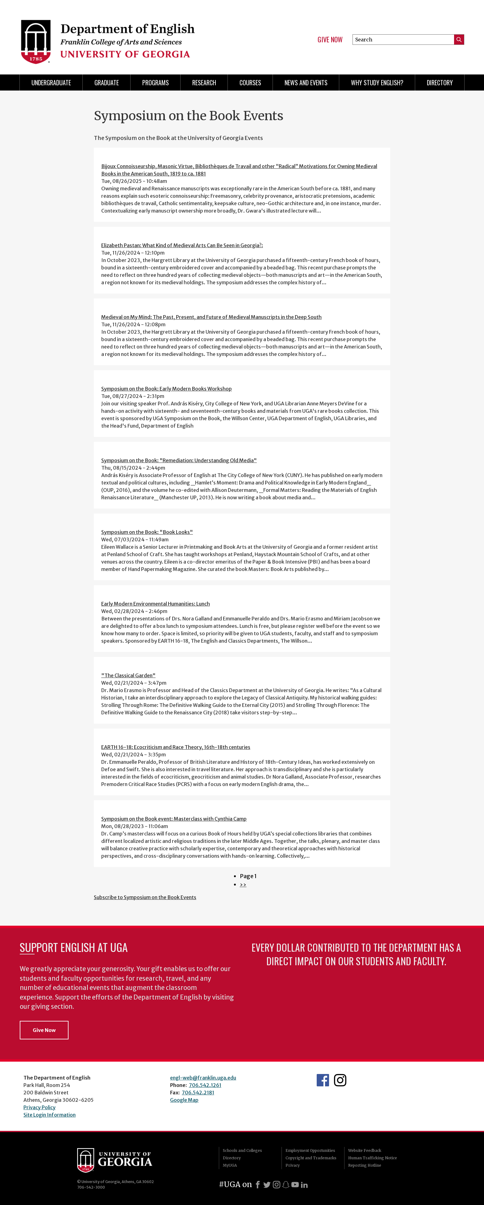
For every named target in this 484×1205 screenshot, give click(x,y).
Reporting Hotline (364, 1165)
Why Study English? (377, 82)
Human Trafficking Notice (372, 1158)
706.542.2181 (198, 1092)
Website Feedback (364, 1150)
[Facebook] (257, 1184)
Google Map (184, 1100)
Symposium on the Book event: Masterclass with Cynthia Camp (174, 819)
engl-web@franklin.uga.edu (203, 1078)
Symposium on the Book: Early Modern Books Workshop (166, 389)
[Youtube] (295, 1184)
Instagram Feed (340, 1080)
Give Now (330, 39)
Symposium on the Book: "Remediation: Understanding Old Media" (179, 460)
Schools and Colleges (242, 1150)
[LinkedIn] (304, 1184)
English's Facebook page (323, 1080)
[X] (267, 1184)
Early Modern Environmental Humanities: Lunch (155, 604)
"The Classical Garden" (128, 675)
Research (204, 82)
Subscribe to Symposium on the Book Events (145, 897)
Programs (155, 82)
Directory (440, 82)
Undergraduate (51, 82)
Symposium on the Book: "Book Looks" (147, 532)
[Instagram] (276, 1184)
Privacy (293, 1165)
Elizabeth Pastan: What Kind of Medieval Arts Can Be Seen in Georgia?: (182, 245)
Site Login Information (49, 1115)
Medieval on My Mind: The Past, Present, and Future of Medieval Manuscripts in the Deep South (211, 317)
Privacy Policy (39, 1107)
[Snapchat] (286, 1184)
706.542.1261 (205, 1085)
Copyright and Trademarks (311, 1158)
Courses (250, 82)
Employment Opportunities (310, 1150)
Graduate (106, 82)
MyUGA (230, 1165)
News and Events (306, 82)
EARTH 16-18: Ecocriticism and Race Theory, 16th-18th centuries (175, 747)
